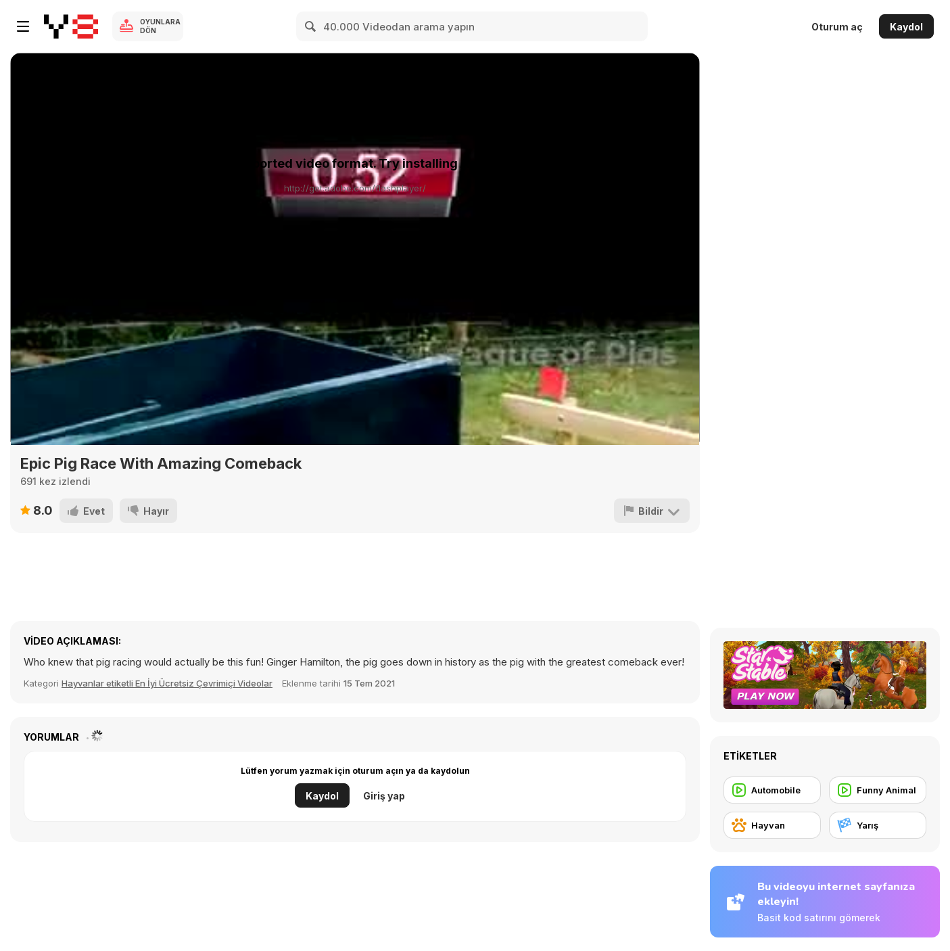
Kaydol (906, 26)
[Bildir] (652, 510)
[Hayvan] (772, 825)
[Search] (311, 26)
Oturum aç (837, 26)
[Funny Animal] (877, 790)
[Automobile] (772, 790)
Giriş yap (384, 796)
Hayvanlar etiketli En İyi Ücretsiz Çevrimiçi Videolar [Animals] (167, 683)
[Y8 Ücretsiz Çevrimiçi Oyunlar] (71, 26)
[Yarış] (877, 825)
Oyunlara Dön (160, 26)
